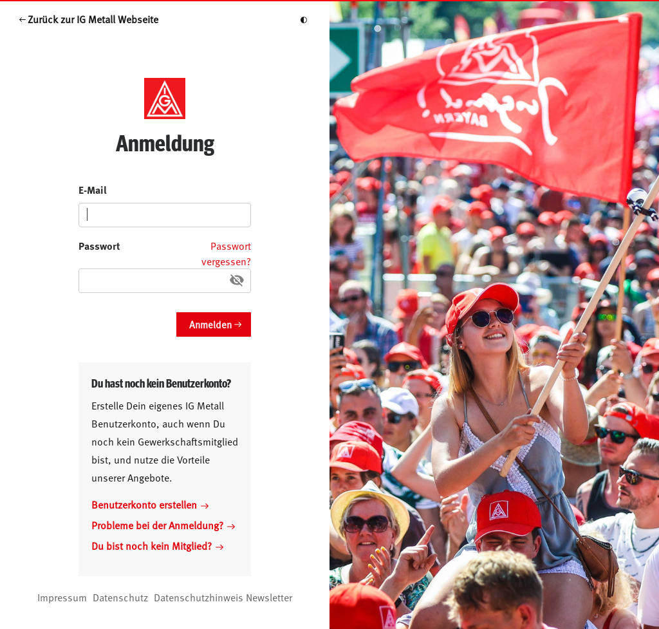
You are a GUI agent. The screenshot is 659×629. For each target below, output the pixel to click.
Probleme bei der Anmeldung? (163, 525)
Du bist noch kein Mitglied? (157, 545)
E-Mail (93, 189)
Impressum (62, 597)
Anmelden (210, 324)
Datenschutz (120, 597)
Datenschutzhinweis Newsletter (223, 597)
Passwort (99, 245)
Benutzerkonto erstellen (150, 504)
